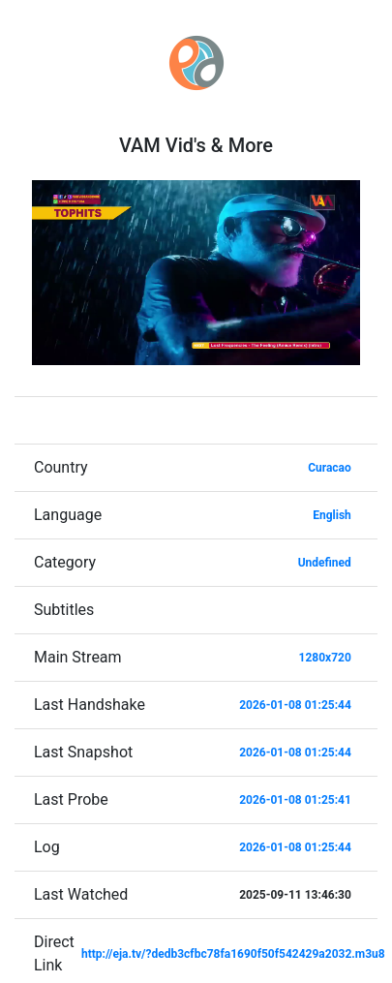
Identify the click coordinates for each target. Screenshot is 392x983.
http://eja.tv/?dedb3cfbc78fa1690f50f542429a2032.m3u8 (233, 954)
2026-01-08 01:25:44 (295, 705)
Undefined (324, 562)
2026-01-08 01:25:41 (295, 800)
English (332, 515)
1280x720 (325, 657)
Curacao (329, 468)
